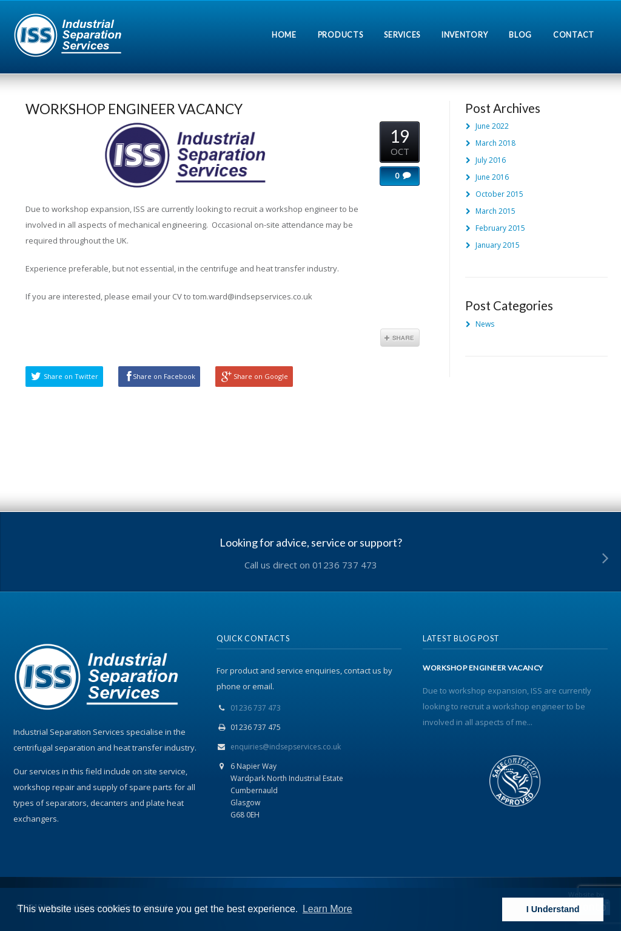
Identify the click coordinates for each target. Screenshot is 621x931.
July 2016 (490, 160)
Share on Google (260, 376)
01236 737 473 (255, 708)
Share (400, 338)
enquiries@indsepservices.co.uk (285, 747)
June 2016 (492, 177)
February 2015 (500, 228)
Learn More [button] (327, 909)
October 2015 (499, 194)
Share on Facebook (164, 376)
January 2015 (497, 245)
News (484, 324)
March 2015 (495, 211)
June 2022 (492, 126)
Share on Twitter (71, 376)
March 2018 (495, 143)
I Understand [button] (553, 909)
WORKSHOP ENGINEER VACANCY (134, 108)
